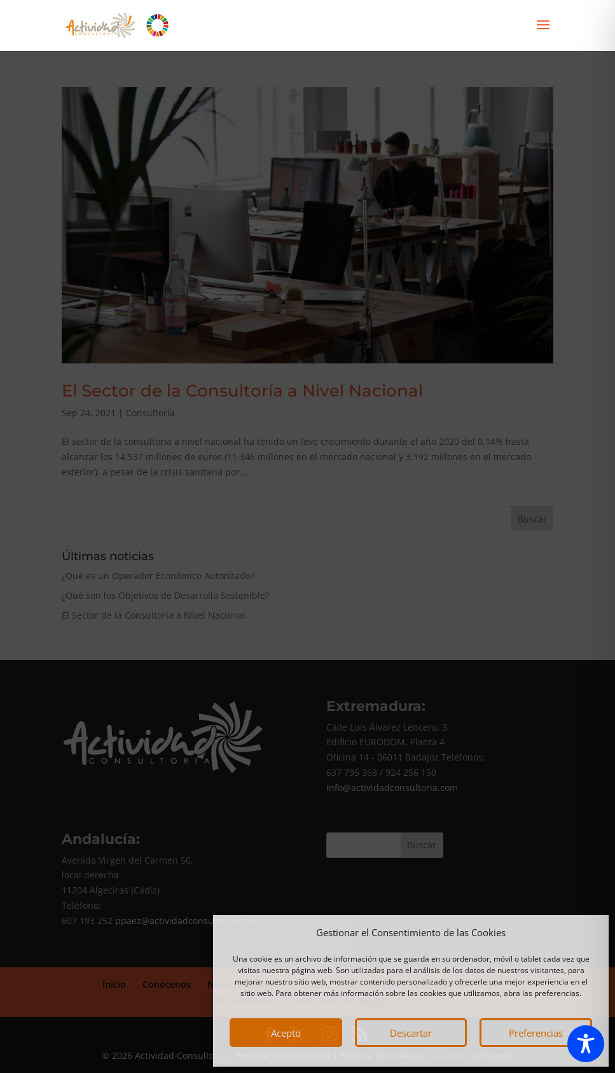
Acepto (286, 1033)
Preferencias (536, 1033)
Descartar (411, 1033)
